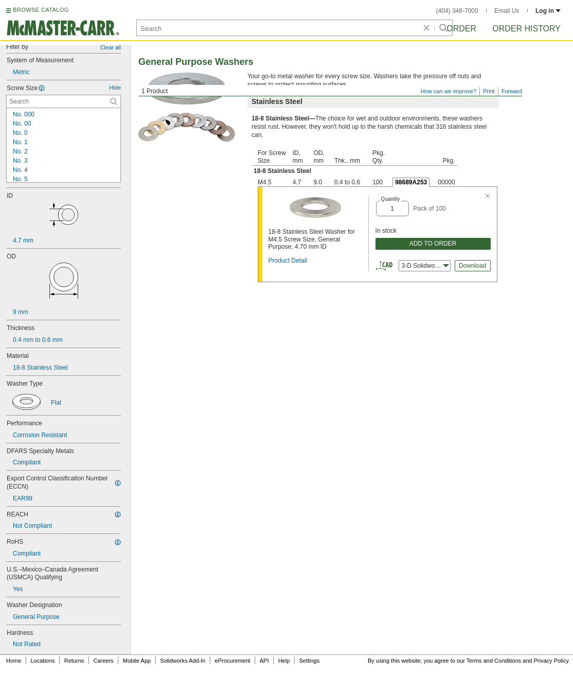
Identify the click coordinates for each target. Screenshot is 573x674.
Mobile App (137, 661)
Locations (43, 661)
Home (13, 661)
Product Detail (287, 260)
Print (489, 91)
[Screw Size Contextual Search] (63, 101)
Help (284, 661)
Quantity (390, 199)
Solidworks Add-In (182, 661)
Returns (74, 661)
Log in (548, 10)
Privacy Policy (551, 661)
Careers (103, 661)
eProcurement (232, 661)
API (264, 661)
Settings (309, 661)
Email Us (506, 10)
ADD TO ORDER (433, 243)
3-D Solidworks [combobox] (425, 265)
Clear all (110, 47)
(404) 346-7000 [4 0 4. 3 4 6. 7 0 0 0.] (457, 10)
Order (461, 28)
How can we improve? (448, 91)
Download (472, 265)
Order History (526, 28)
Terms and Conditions (494, 661)
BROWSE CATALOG (40, 10)
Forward (512, 91)
